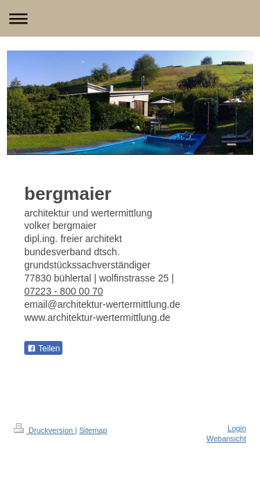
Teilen (43, 348)
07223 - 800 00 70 (63, 291)
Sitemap (93, 430)
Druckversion (44, 430)
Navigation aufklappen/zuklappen (130, 18)
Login (236, 428)
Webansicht (226, 438)
